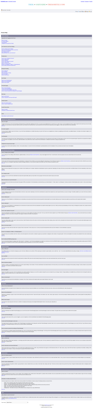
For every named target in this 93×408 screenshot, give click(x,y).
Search (79, 11)
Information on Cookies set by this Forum (8, 110)
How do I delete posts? (5, 59)
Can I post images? (5, 73)
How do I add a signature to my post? (7, 61)
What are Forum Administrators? (7, 80)
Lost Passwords (4, 42)
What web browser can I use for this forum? (8, 52)
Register (87, 11)
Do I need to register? (5, 41)
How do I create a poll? (5, 62)
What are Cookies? (5, 109)
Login (91, 11)
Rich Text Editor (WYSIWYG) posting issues (9, 65)
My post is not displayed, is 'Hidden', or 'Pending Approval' (11, 64)
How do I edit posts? (5, 60)
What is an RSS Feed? (5, 96)
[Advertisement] (46, 22)
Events (83, 11)
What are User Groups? (5, 82)
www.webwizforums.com (12, 398)
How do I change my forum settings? (7, 48)
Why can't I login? (4, 40)
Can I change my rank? (5, 51)
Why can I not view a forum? (6, 63)
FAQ (77, 11)
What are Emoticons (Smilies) (6, 72)
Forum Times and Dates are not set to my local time (10, 49)
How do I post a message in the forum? (8, 58)
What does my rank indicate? (6, 50)
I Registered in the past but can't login (8, 43)
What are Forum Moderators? (6, 81)
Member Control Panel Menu (34, 154)
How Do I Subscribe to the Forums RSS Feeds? (9, 97)
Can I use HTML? (4, 71)
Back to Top (3, 125)
